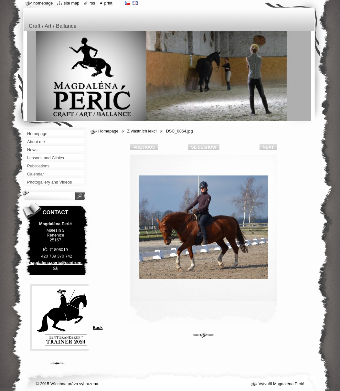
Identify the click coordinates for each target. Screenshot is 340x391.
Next (268, 147)
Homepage (108, 131)
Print (108, 3)
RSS (92, 3)
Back (98, 327)
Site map (71, 3)
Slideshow (203, 147)
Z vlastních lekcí (142, 131)
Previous (144, 147)
